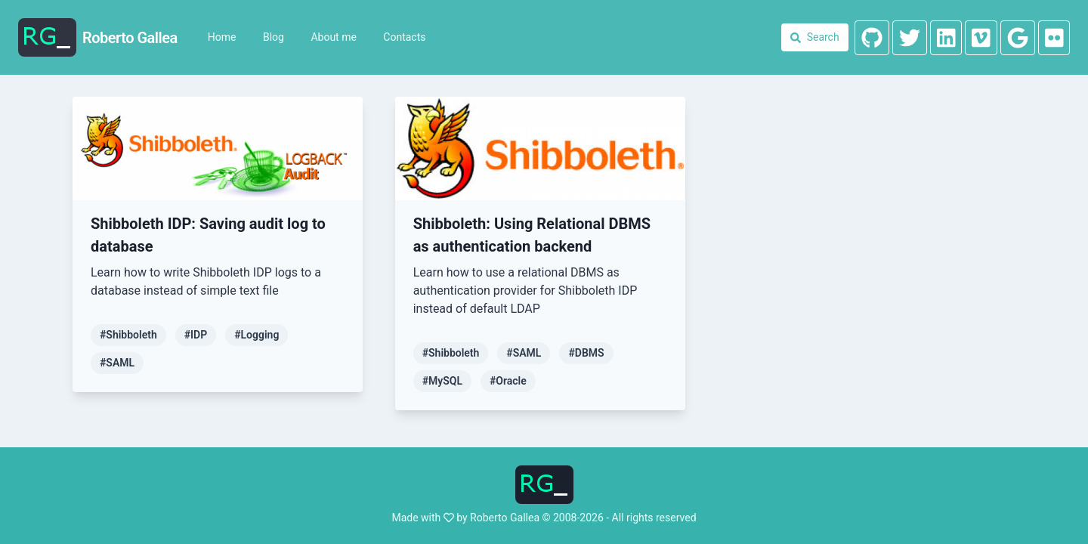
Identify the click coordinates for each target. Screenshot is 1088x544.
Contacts (404, 37)
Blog (273, 37)
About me (333, 37)
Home (222, 37)
